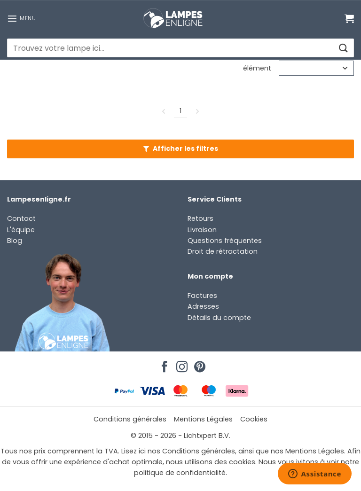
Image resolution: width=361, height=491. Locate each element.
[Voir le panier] (349, 18)
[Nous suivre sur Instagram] (180, 364)
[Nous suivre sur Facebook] (163, 364)
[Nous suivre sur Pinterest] (198, 364)
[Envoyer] (343, 48)
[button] (21, 18)
